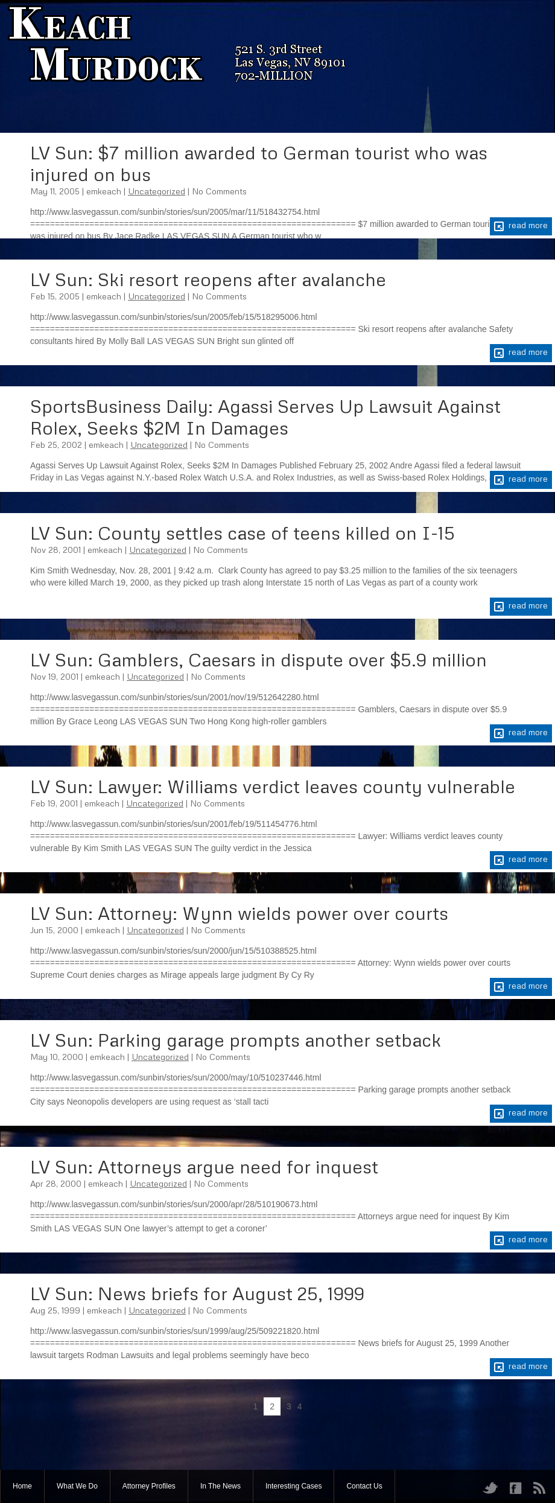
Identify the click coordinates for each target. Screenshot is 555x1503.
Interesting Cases (293, 1486)
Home (22, 1486)
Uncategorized (156, 191)
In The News (220, 1486)
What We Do (77, 1486)
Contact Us (364, 1486)
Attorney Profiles (149, 1486)
